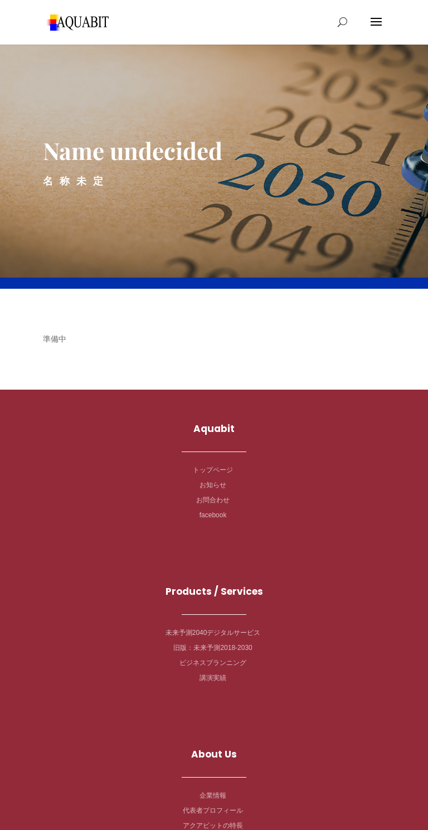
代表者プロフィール (213, 810)
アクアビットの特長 (213, 825)
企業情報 (213, 795)
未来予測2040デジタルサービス (213, 633)
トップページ (213, 470)
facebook (213, 515)
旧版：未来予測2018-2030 (212, 648)
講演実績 (213, 678)
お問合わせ (213, 500)
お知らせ (213, 485)
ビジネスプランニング (212, 663)
